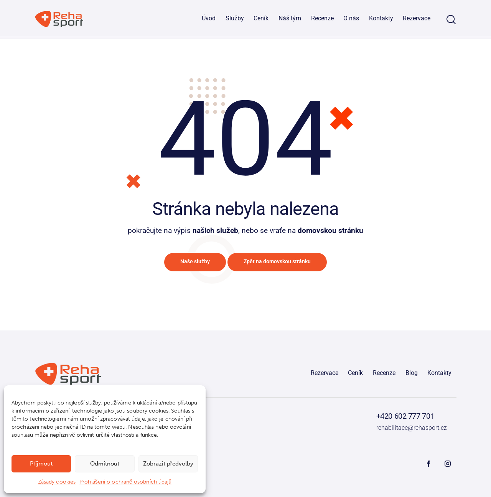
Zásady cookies (57, 482)
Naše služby (187, 263)
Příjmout (41, 463)
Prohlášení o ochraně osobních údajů (125, 482)
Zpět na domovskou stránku (282, 263)
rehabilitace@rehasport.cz (409, 429)
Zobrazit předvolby (168, 463)
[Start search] (451, 20)
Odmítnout (104, 463)
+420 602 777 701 (401, 418)
